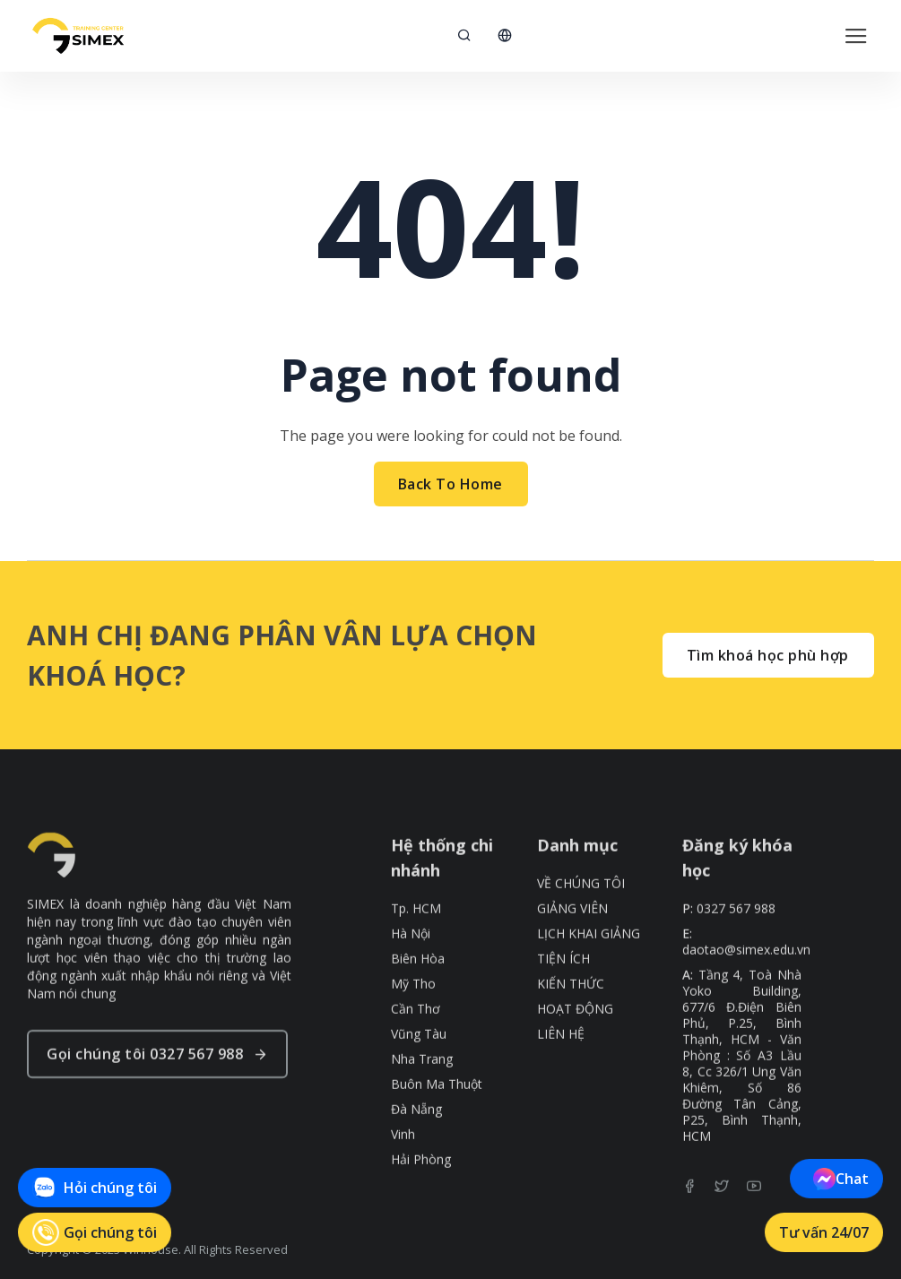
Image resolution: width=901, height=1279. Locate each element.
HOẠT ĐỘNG (575, 1044)
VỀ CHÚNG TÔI (581, 919)
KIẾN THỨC (570, 1019)
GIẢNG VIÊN (572, 944)
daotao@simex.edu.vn (746, 985)
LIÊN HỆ (561, 1069)
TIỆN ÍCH (563, 994)
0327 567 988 (736, 944)
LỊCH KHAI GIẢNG (588, 969)
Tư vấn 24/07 (824, 1232)
